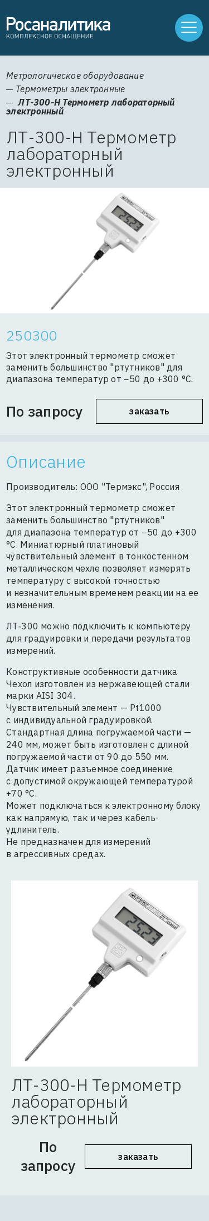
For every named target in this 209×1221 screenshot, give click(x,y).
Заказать (149, 411)
